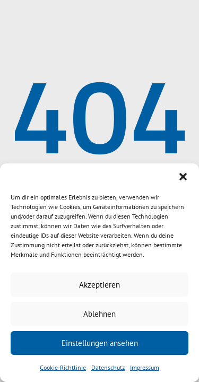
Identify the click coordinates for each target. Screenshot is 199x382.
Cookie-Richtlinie (63, 367)
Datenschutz (108, 367)
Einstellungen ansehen (100, 343)
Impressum (144, 367)
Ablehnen (99, 314)
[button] (183, 176)
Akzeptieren (99, 285)
